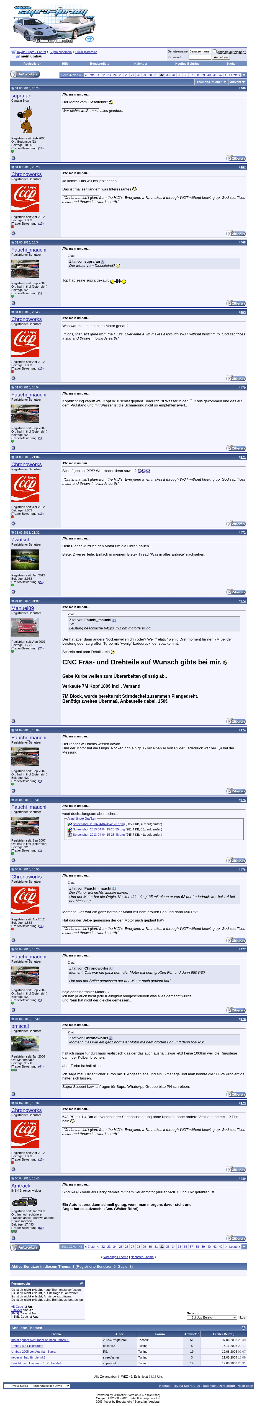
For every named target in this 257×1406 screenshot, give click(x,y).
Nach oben (245, 1385)
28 (138, 75)
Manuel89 (22, 608)
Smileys (16, 1310)
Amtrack (20, 1186)
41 (215, 75)
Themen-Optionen (209, 82)
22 (103, 75)
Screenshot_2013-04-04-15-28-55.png (99, 829)
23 (108, 75)
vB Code (17, 1306)
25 (120, 75)
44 (40, 1066)
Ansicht (235, 82)
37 (191, 75)
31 (156, 75)
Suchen (231, 63)
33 (167, 75)
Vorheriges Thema (115, 1257)
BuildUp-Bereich (86, 52)
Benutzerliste (99, 63)
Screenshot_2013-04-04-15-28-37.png (99, 824)
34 (173, 75)
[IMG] (15, 1313)
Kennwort (174, 57)
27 (132, 75)
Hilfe (65, 63)
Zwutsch (20, 540)
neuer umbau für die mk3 (28, 1357)
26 (126, 75)
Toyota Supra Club (186, 1385)
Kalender (140, 63)
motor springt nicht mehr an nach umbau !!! (40, 1340)
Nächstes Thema (142, 1257)
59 (40, 1227)
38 (197, 75)
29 (144, 75)
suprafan (21, 96)
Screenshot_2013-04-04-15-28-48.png (99, 834)
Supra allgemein (61, 52)
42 (220, 75)
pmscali (20, 1026)
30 (150, 75)
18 (40, 148)
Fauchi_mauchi (29, 250)
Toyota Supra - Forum (31, 52)
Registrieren (32, 63)
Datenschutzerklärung (219, 1385)
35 (179, 75)
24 (115, 75)
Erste (90, 75)
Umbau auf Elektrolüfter (27, 1345)
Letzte (234, 75)
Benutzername (178, 51)
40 (209, 75)
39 (203, 75)
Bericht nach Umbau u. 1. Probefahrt (36, 1363)
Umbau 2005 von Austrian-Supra (33, 1351)
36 (185, 75)
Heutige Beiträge (187, 63)
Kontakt (165, 1385)
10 (40, 223)
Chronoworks (26, 174)
